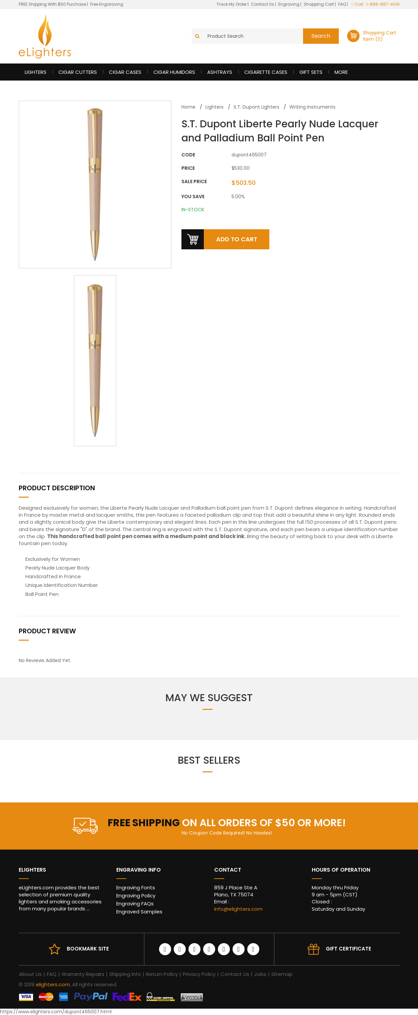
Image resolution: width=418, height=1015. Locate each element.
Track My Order (232, 4)
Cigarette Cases (265, 72)
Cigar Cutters (77, 72)
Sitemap (282, 974)
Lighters (35, 72)
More (341, 72)
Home (188, 107)
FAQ (342, 4)
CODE (188, 155)
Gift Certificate (348, 948)
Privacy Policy (199, 974)
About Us (30, 974)
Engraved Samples (139, 911)
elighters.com (53, 984)
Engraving (289, 4)
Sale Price (194, 181)
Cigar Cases (125, 72)
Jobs (260, 974)
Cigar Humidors (174, 72)
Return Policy (162, 974)
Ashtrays (219, 72)
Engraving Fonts (135, 887)
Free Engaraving (106, 4)
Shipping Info (125, 974)
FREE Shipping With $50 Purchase (52, 4)
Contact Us (263, 4)
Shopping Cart (319, 4)
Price (188, 168)
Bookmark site (88, 948)
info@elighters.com (238, 908)
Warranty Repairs (82, 974)
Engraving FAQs (135, 903)
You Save (192, 197)
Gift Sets (310, 72)
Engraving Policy (135, 895)
